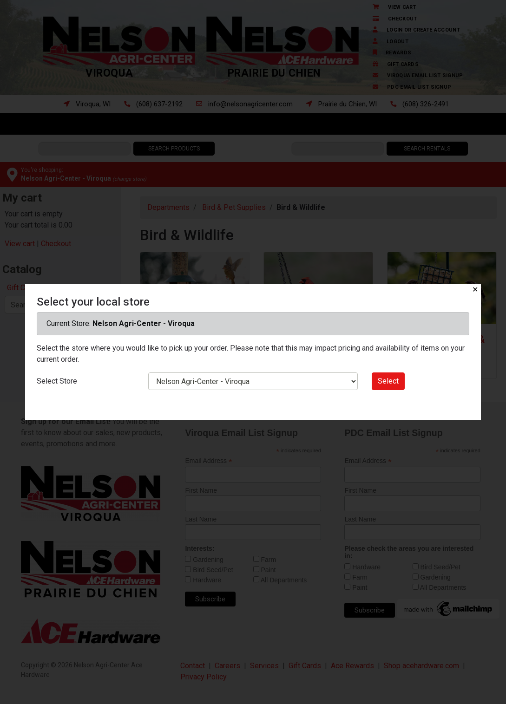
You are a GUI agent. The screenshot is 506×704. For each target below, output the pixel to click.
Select (388, 381)
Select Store (57, 381)
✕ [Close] (475, 289)
